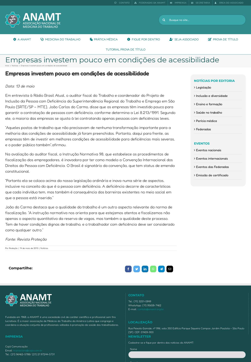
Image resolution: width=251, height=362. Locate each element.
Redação (13, 248)
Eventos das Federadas (212, 167)
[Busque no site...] (202, 20)
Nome (133, 349)
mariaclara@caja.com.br (27, 350)
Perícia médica (206, 121)
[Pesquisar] (164, 20)
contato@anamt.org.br (151, 309)
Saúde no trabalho (209, 112)
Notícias (44, 248)
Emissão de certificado (212, 175)
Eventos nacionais (208, 150)
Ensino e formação (209, 104)
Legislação (203, 87)
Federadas (203, 129)
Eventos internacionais (212, 158)
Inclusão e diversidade (212, 96)
